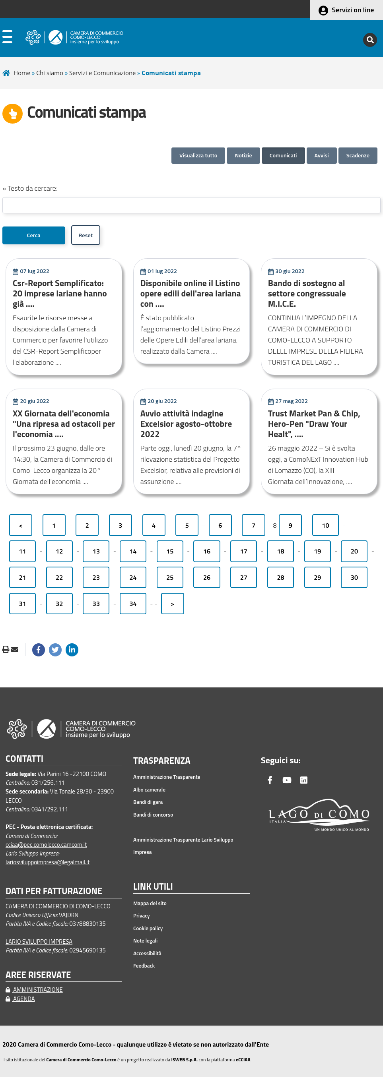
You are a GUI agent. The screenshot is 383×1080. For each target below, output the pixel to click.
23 (96, 580)
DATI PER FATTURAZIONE (54, 893)
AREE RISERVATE (38, 977)
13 (96, 554)
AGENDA (20, 1001)
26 (206, 580)
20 (354, 554)
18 (280, 554)
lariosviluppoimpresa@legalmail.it (48, 864)
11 (22, 554)
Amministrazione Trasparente (166, 780)
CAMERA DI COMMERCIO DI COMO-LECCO (58, 909)
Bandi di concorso (153, 817)
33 (96, 606)
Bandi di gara (148, 805)
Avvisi (322, 155)
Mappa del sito (150, 906)
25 (169, 580)
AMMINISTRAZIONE (34, 992)
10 (325, 528)
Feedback (144, 968)
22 (59, 580)
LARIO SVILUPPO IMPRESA (39, 944)
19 (317, 554)
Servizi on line (353, 9)
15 (169, 554)
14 (133, 554)
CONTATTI (24, 761)
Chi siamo (49, 73)
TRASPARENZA (162, 763)
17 (243, 554)
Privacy (141, 918)
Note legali (145, 943)
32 (59, 606)
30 (354, 580)
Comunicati (283, 155)
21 (22, 580)
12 (59, 554)
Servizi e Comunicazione (102, 73)
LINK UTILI (153, 889)
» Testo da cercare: (30, 188)
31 (22, 606)
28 (280, 580)
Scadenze (357, 155)
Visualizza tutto (198, 155)
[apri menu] (7, 38)
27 (243, 580)
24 (133, 580)
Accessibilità (147, 956)
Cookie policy (148, 931)
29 (317, 580)
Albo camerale (149, 792)
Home (22, 73)
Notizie (243, 155)
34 (133, 606)
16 (206, 554)
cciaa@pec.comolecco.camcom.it (46, 847)
